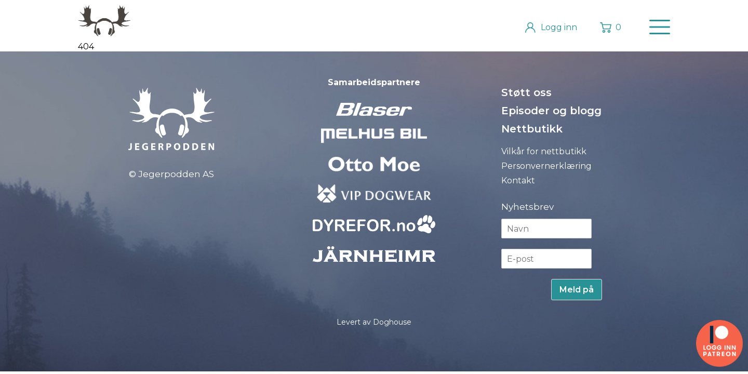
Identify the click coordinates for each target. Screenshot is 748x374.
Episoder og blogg (551, 110)
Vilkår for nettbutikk (543, 151)
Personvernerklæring (546, 166)
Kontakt (518, 180)
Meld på (576, 290)
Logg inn (559, 27)
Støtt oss (526, 92)
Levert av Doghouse (374, 322)
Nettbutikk (532, 129)
